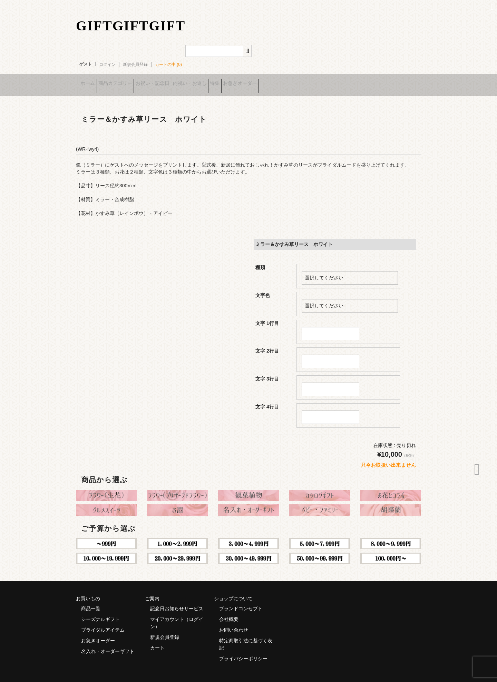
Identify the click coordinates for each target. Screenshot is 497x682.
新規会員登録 (135, 64)
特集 (260, 81)
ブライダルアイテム (103, 622)
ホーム (90, 81)
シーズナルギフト (100, 611)
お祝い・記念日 (177, 81)
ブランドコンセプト (241, 600)
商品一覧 (90, 600)
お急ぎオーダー (296, 81)
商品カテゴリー (129, 81)
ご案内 (152, 590)
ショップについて (233, 590)
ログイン (107, 64)
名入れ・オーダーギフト (107, 643)
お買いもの (88, 590)
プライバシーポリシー (243, 650)
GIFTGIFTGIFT (130, 25)
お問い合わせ (233, 622)
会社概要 (228, 611)
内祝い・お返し (225, 81)
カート (157, 640)
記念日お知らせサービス (176, 600)
